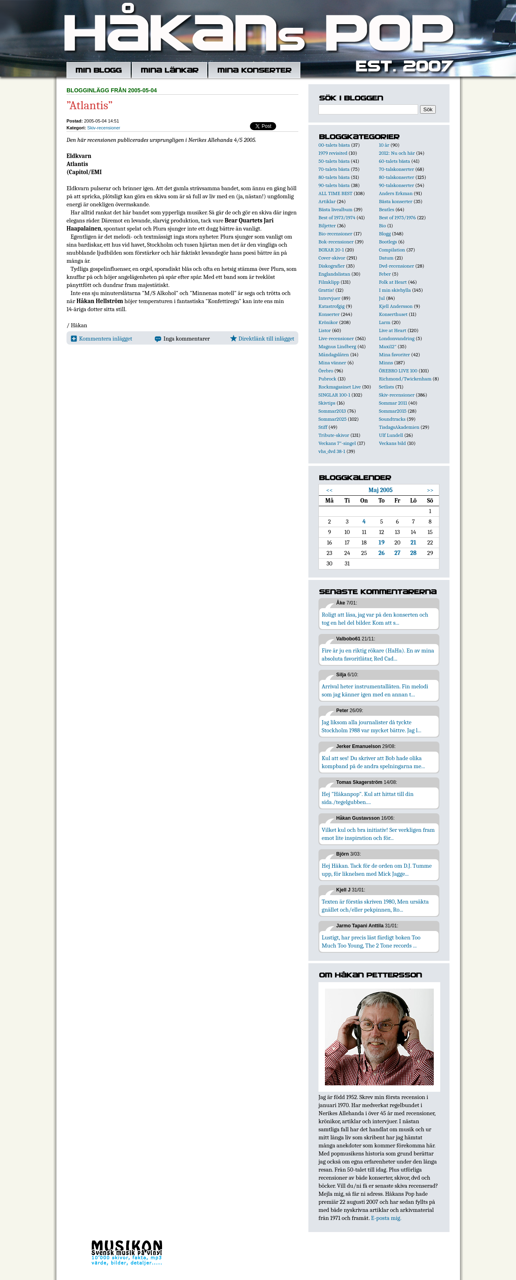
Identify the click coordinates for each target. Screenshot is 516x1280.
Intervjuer (329, 298)
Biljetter (327, 225)
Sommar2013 (332, 411)
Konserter (328, 314)
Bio (382, 225)
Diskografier (331, 266)
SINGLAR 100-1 (334, 395)
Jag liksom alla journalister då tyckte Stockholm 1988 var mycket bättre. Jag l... (371, 726)
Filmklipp (328, 282)
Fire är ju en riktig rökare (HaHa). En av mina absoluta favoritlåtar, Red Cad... (378, 654)
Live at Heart (392, 330)
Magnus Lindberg (337, 346)
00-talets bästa (334, 145)
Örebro (325, 371)
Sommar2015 (392, 411)
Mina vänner (332, 362)
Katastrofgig (331, 306)
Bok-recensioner (336, 242)
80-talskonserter (396, 177)
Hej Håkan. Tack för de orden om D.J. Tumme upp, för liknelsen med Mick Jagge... (377, 869)
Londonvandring (396, 338)
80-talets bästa (334, 177)
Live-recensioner (336, 338)
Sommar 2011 (393, 403)
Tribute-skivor (333, 435)
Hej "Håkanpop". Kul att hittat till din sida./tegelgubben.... (368, 798)
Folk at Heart (393, 282)
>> (430, 490)
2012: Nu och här (397, 153)
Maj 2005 (380, 490)
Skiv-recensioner (103, 127)
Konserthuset (393, 314)
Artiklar (326, 201)
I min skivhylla (395, 290)
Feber (385, 274)
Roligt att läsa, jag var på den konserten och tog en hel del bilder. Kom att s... (375, 618)
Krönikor (328, 322)
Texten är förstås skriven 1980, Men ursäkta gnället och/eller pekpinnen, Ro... (375, 905)
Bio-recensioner (335, 234)
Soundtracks (392, 419)
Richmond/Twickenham (405, 379)
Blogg (385, 234)
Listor (324, 330)
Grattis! (326, 290)
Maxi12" (388, 346)
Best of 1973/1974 (336, 217)
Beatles (386, 209)
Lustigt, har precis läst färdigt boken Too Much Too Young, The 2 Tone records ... (371, 941)
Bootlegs (388, 242)
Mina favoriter (394, 354)
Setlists (386, 387)
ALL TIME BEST (335, 193)
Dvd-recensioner (396, 266)
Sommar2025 (332, 419)
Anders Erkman (395, 193)
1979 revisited (332, 153)
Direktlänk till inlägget (262, 338)
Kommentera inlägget (101, 338)
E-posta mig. (386, 1218)
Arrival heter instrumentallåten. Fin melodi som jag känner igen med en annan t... (375, 690)
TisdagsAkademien (399, 427)
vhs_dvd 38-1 (331, 451)
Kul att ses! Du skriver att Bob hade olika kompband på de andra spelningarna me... (373, 762)
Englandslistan (334, 274)
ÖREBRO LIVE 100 (398, 371)
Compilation (392, 250)
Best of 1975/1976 (397, 217)
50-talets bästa (334, 161)
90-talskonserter (396, 185)
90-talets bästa (334, 185)
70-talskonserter (396, 169)
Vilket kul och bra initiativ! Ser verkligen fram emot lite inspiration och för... (378, 834)
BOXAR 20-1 (331, 250)
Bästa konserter (395, 201)
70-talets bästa (334, 169)
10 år (384, 145)
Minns (386, 362)
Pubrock (327, 379)
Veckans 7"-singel (337, 443)
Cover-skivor (331, 258)
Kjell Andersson (396, 306)
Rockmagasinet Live (339, 387)
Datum (386, 258)
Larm (384, 322)
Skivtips (326, 403)
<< (329, 490)
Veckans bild (392, 443)
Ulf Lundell (391, 435)
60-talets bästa (394, 161)
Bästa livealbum (335, 209)
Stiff (322, 427)
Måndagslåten (333, 354)
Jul (382, 298)
